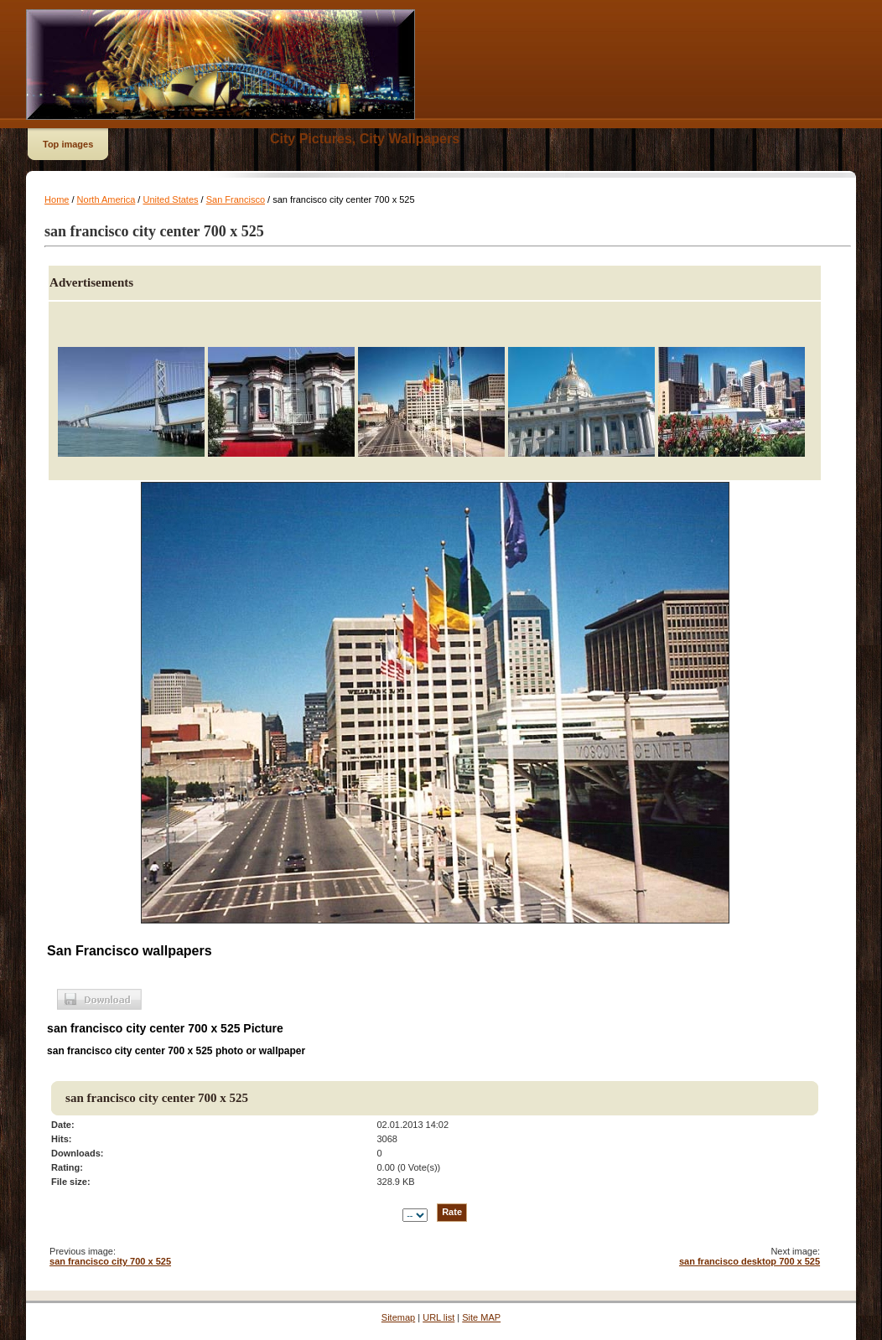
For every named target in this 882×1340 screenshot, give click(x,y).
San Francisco (235, 199)
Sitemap (398, 1317)
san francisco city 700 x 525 (110, 1261)
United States (170, 199)
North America (106, 199)
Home (56, 199)
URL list (438, 1317)
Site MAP (481, 1317)
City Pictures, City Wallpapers (364, 139)
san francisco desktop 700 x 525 (749, 1261)
